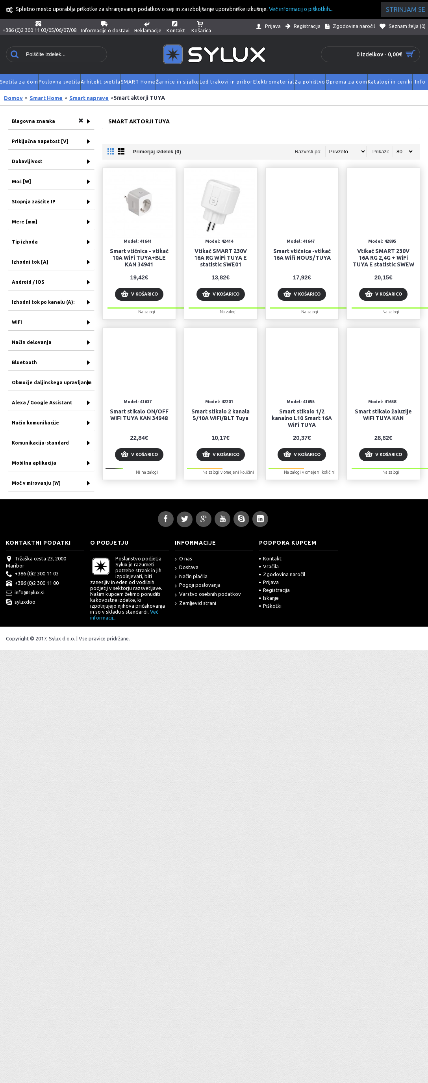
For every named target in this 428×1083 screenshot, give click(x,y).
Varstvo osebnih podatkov (208, 594)
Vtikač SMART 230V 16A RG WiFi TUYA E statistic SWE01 (220, 258)
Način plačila (191, 576)
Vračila (269, 566)
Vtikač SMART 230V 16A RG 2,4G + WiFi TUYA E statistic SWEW (383, 258)
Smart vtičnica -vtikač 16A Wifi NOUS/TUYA (302, 254)
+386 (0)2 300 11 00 (32, 583)
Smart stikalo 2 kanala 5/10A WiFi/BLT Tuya (220, 414)
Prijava (269, 582)
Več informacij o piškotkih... (301, 9)
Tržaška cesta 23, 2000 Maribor (36, 562)
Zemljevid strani (195, 603)
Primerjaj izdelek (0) (157, 151)
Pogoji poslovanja (197, 585)
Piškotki (270, 605)
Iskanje (269, 598)
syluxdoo (20, 602)
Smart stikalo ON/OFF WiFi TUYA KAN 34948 (139, 414)
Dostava (186, 567)
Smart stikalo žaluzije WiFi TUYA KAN (383, 414)
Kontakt (270, 558)
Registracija (274, 590)
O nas (183, 559)
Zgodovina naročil (282, 574)
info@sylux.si (25, 593)
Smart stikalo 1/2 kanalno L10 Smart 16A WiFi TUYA (302, 418)
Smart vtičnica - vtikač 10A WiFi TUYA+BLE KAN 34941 (139, 258)
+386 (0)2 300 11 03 (32, 574)
